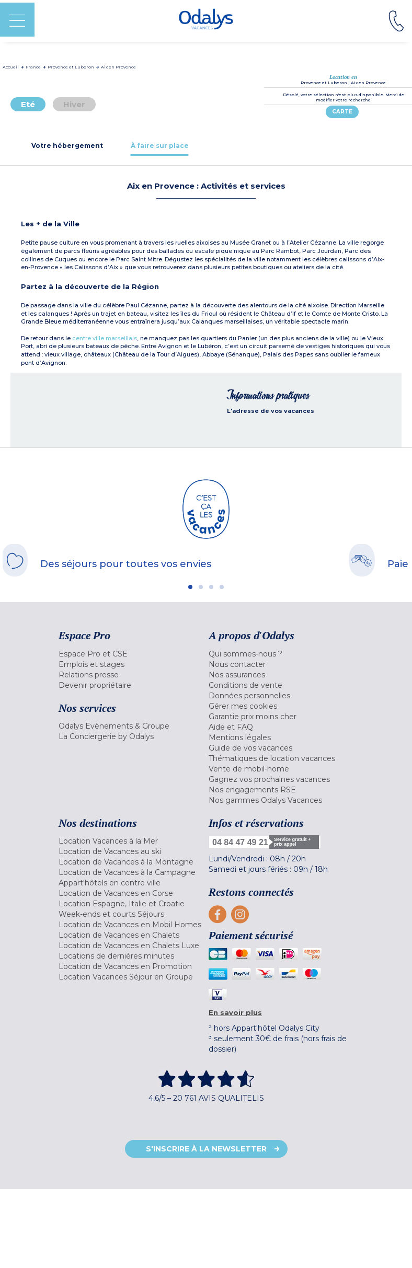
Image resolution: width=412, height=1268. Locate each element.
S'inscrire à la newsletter (206, 1149)
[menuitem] (131, 654)
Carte (342, 111)
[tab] (67, 145)
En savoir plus (235, 1012)
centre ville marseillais (104, 338)
